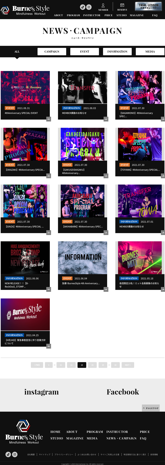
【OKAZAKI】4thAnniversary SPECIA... (25, 169)
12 (71, 365)
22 (115, 365)
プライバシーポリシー (63, 454)
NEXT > (128, 365)
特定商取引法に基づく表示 (135, 454)
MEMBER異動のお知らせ (74, 113)
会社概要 (31, 454)
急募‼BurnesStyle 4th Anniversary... (81, 283)
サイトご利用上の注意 (110, 454)
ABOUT (58, 15)
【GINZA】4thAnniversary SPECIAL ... (24, 226)
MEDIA (150, 51)
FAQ (154, 15)
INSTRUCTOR (91, 15)
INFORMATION (117, 51)
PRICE (109, 15)
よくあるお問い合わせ (87, 454)
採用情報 (154, 454)
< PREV (37, 365)
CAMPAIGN (51, 51)
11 (61, 365)
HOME (55, 432)
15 (103, 365)
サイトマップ (44, 454)
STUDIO (122, 15)
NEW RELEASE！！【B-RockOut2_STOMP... (17, 285)
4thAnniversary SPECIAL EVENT (21, 113)
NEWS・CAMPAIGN (121, 438)
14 (92, 365)
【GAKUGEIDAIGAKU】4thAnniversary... (74, 171)
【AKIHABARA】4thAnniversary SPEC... (82, 226)
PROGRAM (73, 15)
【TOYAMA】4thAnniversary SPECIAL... (139, 169)
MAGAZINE (137, 15)
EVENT (84, 51)
